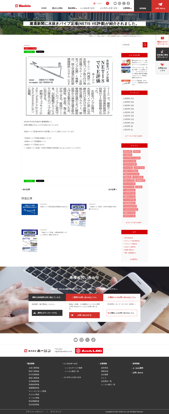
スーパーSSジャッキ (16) (131, 158)
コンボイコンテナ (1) (130, 209)
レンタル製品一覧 (72, 371)
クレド (103, 378)
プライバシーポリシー (34, 412)
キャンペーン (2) (129, 183)
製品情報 (71, 8)
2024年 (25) (129, 105)
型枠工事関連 (34, 371)
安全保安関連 (34, 404)
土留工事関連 (34, 368)
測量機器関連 (34, 388)
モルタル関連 (34, 394)
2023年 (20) (129, 109)
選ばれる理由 (57, 8)
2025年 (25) (129, 102)
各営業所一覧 (106, 381)
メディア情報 (96, 36)
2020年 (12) (129, 119)
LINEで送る (29, 51)
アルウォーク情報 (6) (130, 244)
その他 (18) (127, 155)
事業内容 (104, 371)
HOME (44, 8)
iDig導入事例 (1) (129, 250)
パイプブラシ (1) (129, 193)
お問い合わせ (138, 373)
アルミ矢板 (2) (138, 177)
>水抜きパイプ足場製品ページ (35, 141)
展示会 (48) (127, 151)
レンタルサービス (88, 8)
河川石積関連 (34, 374)
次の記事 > (112, 189)
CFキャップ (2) (128, 180)
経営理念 (104, 368)
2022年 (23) (129, 112)
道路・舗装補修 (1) (130, 253)
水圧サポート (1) (129, 216)
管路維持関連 (34, 384)
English (97, 3)
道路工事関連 (34, 378)
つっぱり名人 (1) (129, 190)
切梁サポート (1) (129, 196)
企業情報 (126, 8)
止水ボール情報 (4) (130, 247)
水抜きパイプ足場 (105, 36)
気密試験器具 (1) (129, 203)
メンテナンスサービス (108, 8)
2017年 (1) (129, 130)
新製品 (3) (127, 177)
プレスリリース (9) (130, 164)
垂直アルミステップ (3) (131, 174)
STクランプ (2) (128, 187)
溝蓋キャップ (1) (129, 213)
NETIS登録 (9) (128, 238)
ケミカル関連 (34, 398)
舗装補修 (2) (140, 180)
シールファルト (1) (130, 206)
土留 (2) (139, 187)
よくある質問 (138, 368)
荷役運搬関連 (34, 401)
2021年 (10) (129, 116)
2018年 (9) (129, 126)
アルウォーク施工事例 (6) (132, 241)
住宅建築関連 (34, 381)
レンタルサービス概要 (73, 368)
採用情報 (136, 364)
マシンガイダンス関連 (37, 391)
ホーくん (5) (128, 167)
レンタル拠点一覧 (108, 384)
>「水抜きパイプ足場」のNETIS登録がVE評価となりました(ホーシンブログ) (52, 148)
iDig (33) (136, 151)
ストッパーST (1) (129, 200)
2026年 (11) (129, 98)
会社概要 (104, 374)
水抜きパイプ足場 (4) (130, 171)
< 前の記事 (26, 189)
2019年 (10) (129, 123)
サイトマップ (56, 412)
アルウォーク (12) (129, 161)
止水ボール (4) (139, 167)
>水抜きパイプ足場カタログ (34, 145)
